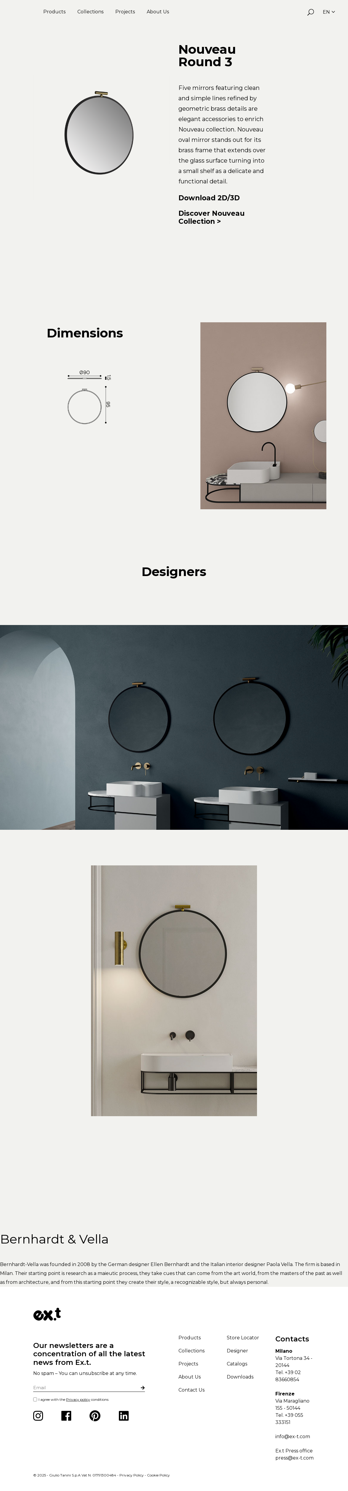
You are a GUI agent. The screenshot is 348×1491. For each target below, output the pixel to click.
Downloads (240, 1377)
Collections (90, 12)
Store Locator (243, 1338)
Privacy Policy (131, 1475)
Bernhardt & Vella (54, 1239)
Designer (237, 1351)
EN (329, 12)
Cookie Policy (158, 1475)
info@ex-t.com (292, 1436)
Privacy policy (78, 1399)
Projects (125, 12)
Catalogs (237, 1364)
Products (54, 12)
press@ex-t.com (294, 1458)
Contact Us (191, 1390)
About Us (158, 12)
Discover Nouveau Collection (211, 217)
